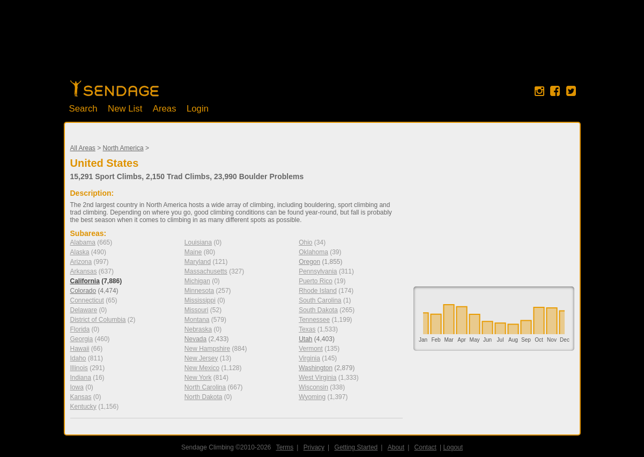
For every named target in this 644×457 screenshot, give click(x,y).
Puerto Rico (315, 281)
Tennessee (314, 319)
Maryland (197, 262)
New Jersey (201, 358)
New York (198, 377)
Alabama (82, 242)
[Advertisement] (322, 45)
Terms (285, 447)
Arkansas (83, 271)
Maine (193, 252)
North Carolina (205, 387)
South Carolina (320, 300)
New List (125, 109)
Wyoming (312, 397)
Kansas (81, 397)
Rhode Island (318, 290)
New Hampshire (207, 348)
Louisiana (198, 242)
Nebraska (198, 329)
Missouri (196, 310)
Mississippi (200, 300)
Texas (307, 329)
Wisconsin (313, 387)
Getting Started (356, 447)
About (396, 447)
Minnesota (199, 290)
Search (83, 109)
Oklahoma (313, 252)
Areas (164, 109)
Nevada (195, 339)
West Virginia (317, 377)
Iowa (77, 387)
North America (123, 148)
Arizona (81, 262)
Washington (315, 368)
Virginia (309, 358)
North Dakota (203, 397)
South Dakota (318, 310)
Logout (453, 447)
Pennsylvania (318, 271)
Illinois (79, 368)
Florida (80, 329)
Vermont (311, 348)
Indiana (80, 377)
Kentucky (83, 406)
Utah (305, 339)
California (85, 281)
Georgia (81, 339)
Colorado (83, 290)
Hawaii (80, 348)
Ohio (305, 242)
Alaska (80, 252)
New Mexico (201, 368)
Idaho (78, 358)
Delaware (84, 310)
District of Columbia (98, 319)
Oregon (309, 262)
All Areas (82, 148)
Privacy (314, 447)
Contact (425, 447)
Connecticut (87, 300)
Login (198, 109)
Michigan (197, 281)
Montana (197, 319)
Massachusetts (205, 271)
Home (114, 88)
